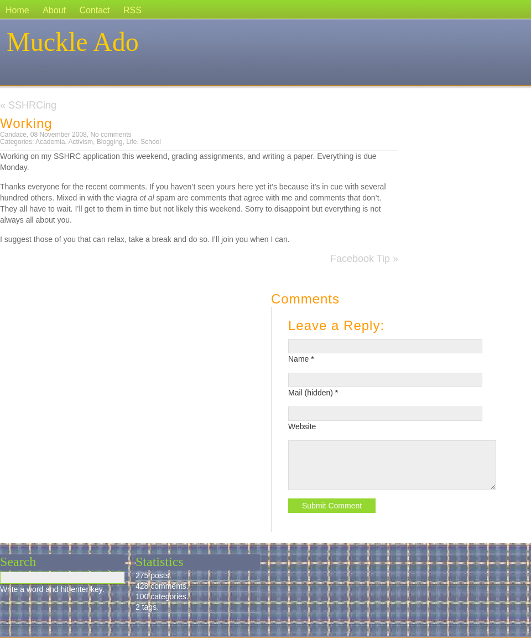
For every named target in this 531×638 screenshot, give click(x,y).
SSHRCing (32, 105)
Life (131, 142)
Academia (50, 142)
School (150, 142)
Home (17, 10)
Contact (94, 10)
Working (26, 123)
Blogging (110, 142)
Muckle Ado (73, 41)
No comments (110, 134)
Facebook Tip (360, 258)
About (54, 10)
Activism (80, 142)
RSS (132, 10)
